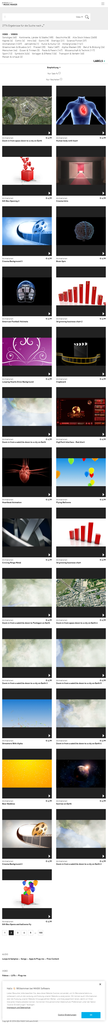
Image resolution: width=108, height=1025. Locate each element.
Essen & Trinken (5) (30, 50)
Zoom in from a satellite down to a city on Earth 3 (25, 683)
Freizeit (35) (39, 47)
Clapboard (61, 382)
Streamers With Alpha (12, 744)
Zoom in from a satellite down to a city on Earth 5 (79, 683)
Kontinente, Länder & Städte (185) (36, 37)
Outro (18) (44, 41)
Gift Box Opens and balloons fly (16, 924)
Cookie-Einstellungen (67, 1015)
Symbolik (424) (22, 54)
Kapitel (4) (7, 41)
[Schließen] (100, 984)
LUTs (13, 976)
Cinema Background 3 (12, 261)
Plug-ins (22, 976)
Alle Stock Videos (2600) (85, 37)
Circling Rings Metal (11, 563)
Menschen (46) (9, 50)
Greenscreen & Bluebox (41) (16, 47)
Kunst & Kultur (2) (50, 44)
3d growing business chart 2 (69, 322)
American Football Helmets (15, 322)
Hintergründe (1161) (72, 44)
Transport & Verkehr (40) (71, 54)
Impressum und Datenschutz (18, 1008)
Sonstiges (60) (9, 37)
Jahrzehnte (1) (31, 44)
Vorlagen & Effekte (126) (44, 54)
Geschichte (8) (63, 37)
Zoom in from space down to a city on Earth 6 (77, 623)
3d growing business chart (68, 563)
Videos (14, 34)
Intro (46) (31, 41)
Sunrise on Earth (64, 804)
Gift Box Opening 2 (10, 201)
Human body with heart (67, 141)
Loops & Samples (10, 959)
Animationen (7, 138)
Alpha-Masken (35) (71, 47)
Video (5, 34)
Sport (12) (7, 54)
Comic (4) (20, 41)
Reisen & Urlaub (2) (12, 57)
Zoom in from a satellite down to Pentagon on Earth (26, 623)
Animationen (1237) (12, 44)
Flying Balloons (63, 502)
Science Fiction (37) (77, 41)
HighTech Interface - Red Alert (70, 442)
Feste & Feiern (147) (52, 50)
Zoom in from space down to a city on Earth (22, 141)
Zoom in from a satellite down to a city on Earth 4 (79, 744)
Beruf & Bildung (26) (94, 47)
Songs (24, 959)
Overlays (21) (57, 41)
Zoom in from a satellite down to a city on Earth (24, 442)
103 (40, 933)
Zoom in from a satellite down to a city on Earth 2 (79, 864)
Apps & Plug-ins (36, 959)
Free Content (53, 959)
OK (91, 1015)
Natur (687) (53, 47)
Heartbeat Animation (12, 502)
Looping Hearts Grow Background (18, 382)
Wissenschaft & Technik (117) (80, 50)
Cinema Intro (62, 201)
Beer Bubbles (8, 804)
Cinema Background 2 (12, 864)
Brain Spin (61, 261)
